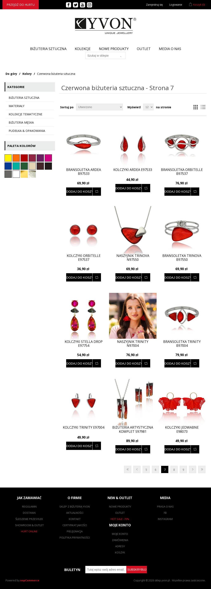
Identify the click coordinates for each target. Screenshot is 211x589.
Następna (192, 469)
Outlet (144, 48)
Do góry (11, 74)
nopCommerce (29, 580)
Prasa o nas (165, 506)
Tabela (195, 107)
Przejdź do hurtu (21, 5)
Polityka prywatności (75, 537)
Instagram (165, 519)
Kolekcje (83, 48)
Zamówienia (120, 540)
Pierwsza (127, 469)
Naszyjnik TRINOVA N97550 (132, 258)
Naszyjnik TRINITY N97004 (132, 344)
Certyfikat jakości (74, 525)
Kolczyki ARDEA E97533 (132, 170)
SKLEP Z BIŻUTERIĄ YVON (74, 506)
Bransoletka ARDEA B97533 (83, 172)
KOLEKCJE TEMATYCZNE (25, 114)
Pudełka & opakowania (27, 131)
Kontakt (75, 519)
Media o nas (170, 48)
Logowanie (175, 4)
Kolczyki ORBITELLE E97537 (84, 258)
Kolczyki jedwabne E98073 (182, 429)
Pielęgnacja (75, 531)
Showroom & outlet (29, 525)
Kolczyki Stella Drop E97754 (84, 344)
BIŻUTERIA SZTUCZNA (48, 48)
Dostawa (29, 513)
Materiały (16, 106)
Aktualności (74, 513)
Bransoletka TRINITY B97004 (182, 344)
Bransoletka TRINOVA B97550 (181, 258)
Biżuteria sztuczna (24, 98)
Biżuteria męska (21, 122)
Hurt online (29, 531)
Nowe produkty (114, 48)
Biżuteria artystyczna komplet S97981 (132, 429)
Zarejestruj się (154, 4)
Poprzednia (137, 469)
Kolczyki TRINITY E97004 (83, 427)
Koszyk (120, 552)
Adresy (120, 546)
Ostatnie (201, 469)
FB (165, 513)
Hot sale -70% (120, 519)
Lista (202, 107)
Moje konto (120, 534)
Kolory (27, 74)
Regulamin (29, 506)
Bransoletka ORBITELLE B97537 (182, 172)
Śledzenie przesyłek (29, 519)
